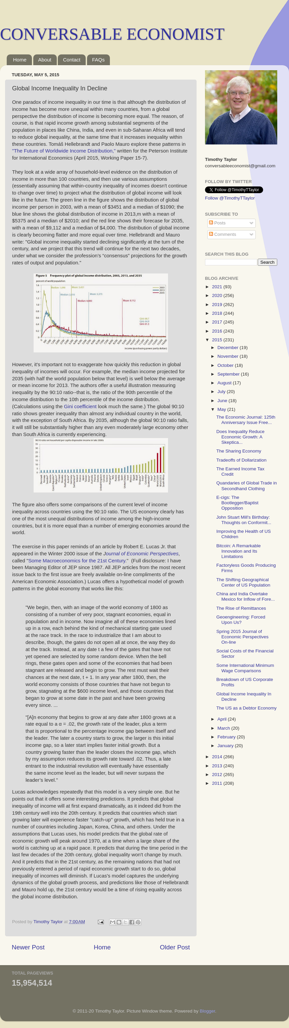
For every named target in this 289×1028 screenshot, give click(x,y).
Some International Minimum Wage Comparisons (245, 668)
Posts (217, 222)
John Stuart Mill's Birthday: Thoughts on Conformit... (244, 520)
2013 (217, 765)
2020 (217, 295)
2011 (217, 783)
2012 (217, 774)
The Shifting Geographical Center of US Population (243, 582)
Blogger (207, 1011)
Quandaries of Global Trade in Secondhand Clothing (246, 485)
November (228, 356)
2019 (217, 304)
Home (20, 59)
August (225, 382)
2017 (217, 322)
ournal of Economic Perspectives (142, 553)
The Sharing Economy (238, 451)
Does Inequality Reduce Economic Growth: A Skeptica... (240, 437)
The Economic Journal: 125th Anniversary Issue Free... (246, 420)
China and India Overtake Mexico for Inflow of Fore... (245, 596)
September (229, 374)
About (44, 59)
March (224, 728)
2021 (217, 286)
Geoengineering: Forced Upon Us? (240, 619)
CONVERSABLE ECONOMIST (112, 34)
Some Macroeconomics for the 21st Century (76, 560)
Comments (222, 234)
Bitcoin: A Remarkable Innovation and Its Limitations (238, 551)
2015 (217, 339)
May (222, 409)
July (222, 391)
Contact (71, 59)
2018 (217, 313)
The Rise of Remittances (241, 608)
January (226, 745)
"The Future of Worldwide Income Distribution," (64, 151)
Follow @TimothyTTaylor (230, 198)
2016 (217, 331)
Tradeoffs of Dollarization (241, 460)
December (228, 347)
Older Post (175, 947)
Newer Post (28, 947)
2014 (217, 756)
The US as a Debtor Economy (246, 708)
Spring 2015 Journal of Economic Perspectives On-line (242, 637)
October (226, 365)
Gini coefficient (81, 406)
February (227, 736)
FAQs (98, 59)
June (223, 400)
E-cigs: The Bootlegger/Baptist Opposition (237, 503)
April (222, 719)
